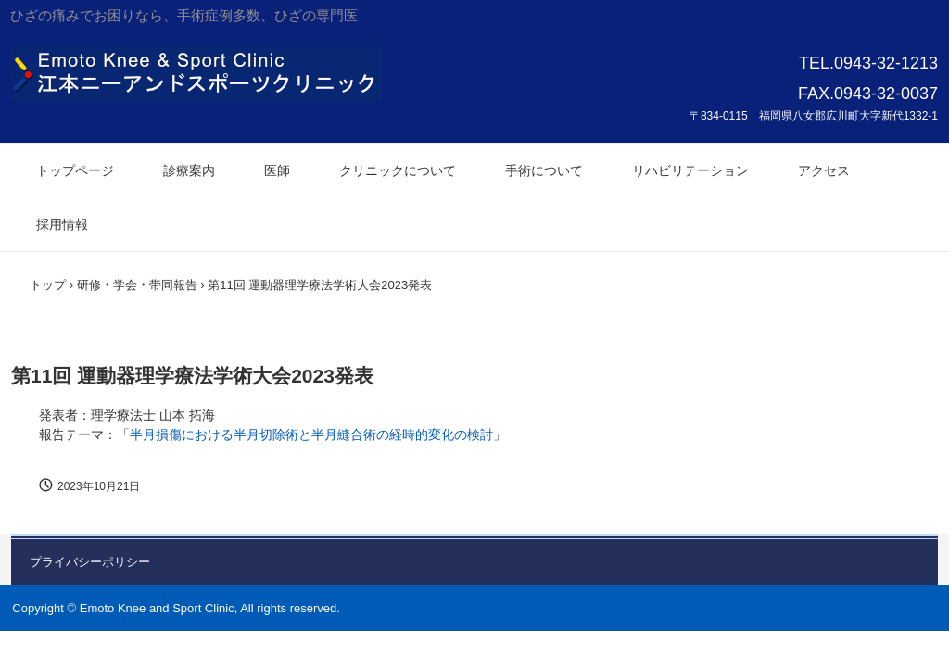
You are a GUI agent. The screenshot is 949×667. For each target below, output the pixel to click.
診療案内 (189, 170)
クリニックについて (397, 170)
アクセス (824, 170)
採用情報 (62, 224)
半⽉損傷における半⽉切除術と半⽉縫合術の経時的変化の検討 (311, 434)
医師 (277, 170)
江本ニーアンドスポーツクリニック (196, 74)
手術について (544, 170)
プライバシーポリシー (90, 562)
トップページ (75, 170)
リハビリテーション (690, 170)
